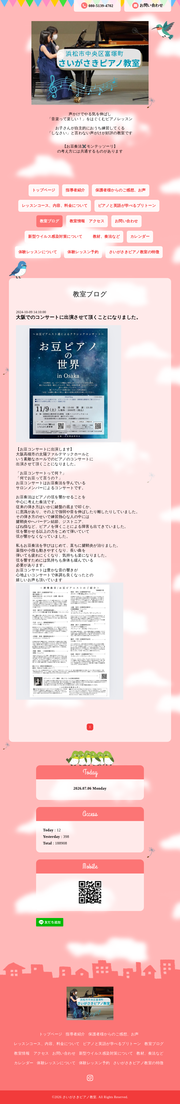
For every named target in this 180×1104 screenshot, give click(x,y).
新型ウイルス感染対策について (55, 236)
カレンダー (140, 236)
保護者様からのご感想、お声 (120, 190)
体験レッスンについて (38, 252)
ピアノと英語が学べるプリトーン (127, 206)
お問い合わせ (147, 5)
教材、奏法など (106, 236)
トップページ (43, 190)
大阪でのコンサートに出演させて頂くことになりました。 (78, 317)
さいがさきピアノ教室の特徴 (134, 252)
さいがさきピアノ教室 (80, 1097)
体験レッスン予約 (83, 252)
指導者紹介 (75, 190)
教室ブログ (49, 221)
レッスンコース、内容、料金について (55, 206)
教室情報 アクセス (87, 221)
